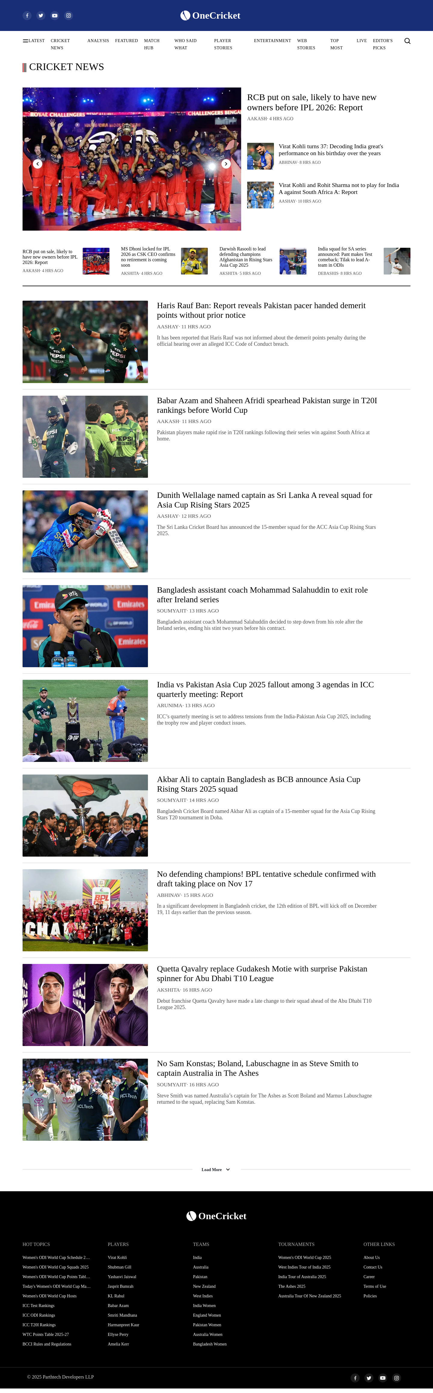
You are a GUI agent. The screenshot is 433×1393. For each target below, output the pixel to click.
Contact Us (373, 1271)
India (197, 1262)
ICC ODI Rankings (39, 1320)
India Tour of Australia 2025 (302, 1281)
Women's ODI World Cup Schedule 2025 (57, 1262)
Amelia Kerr (118, 1348)
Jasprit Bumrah (120, 1291)
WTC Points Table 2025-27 (46, 1339)
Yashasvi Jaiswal (122, 1281)
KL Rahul (116, 1300)
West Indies (203, 1300)
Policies (370, 1300)
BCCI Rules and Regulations (47, 1348)
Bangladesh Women (210, 1348)
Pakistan (200, 1281)
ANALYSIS (98, 40)
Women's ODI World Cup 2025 (304, 1262)
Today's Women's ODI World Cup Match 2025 (57, 1291)
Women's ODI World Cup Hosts (50, 1300)
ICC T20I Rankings (39, 1329)
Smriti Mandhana (122, 1320)
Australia (200, 1271)
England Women (207, 1320)
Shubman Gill (119, 1271)
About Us (372, 1262)
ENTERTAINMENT (272, 40)
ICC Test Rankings (38, 1310)
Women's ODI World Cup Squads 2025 (56, 1271)
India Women (204, 1310)
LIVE (362, 40)
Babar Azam (118, 1310)
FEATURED (126, 40)
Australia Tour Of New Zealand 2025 (309, 1300)
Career (369, 1281)
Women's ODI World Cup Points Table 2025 (57, 1281)
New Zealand (204, 1291)
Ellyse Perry (118, 1339)
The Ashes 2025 (291, 1291)
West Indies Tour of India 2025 (304, 1271)
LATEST (37, 40)
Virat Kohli (117, 1262)
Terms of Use (375, 1291)
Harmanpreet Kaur (123, 1329)
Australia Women (208, 1339)
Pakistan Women (207, 1329)
